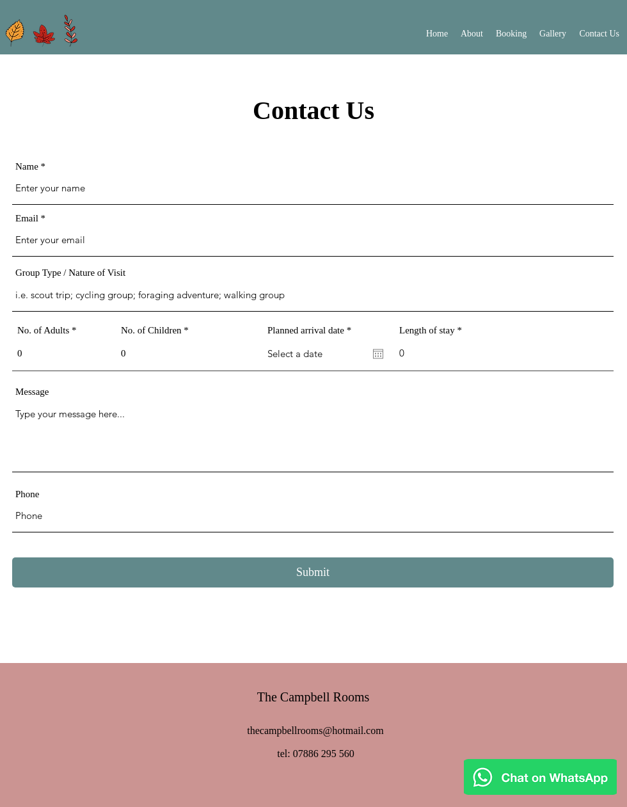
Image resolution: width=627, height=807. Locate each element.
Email (26, 218)
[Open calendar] (378, 354)
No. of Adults (43, 330)
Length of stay (427, 330)
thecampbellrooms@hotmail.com (315, 730)
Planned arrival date (311, 330)
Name (26, 167)
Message (32, 392)
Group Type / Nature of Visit (70, 273)
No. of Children (151, 330)
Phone (27, 494)
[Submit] (313, 572)
